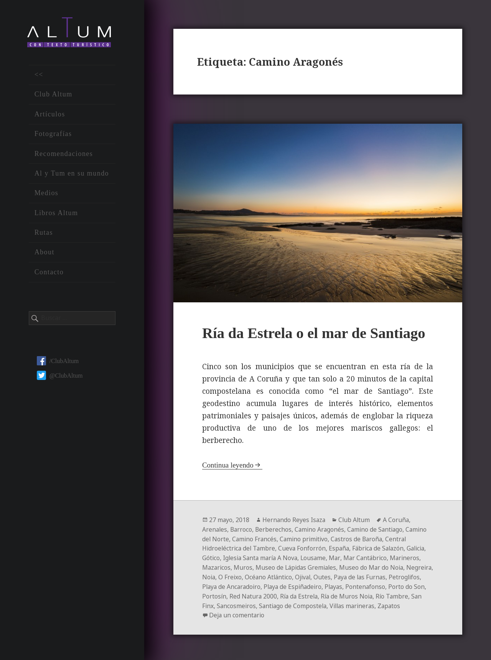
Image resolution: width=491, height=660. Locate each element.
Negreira (232, 575)
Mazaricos (250, 566)
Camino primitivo (306, 538)
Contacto (49, 273)
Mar (361, 556)
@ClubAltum (60, 376)
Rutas (44, 233)
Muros (277, 566)
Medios (47, 194)
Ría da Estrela (384, 593)
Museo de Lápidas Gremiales (331, 566)
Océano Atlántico (316, 575)
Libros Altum (56, 213)
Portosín (297, 593)
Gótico (234, 556)
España (342, 547)
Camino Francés (255, 538)
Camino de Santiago (378, 529)
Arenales (215, 529)
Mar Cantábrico (392, 556)
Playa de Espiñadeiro (354, 584)
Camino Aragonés (322, 529)
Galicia (212, 556)
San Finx (288, 603)
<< (39, 76)
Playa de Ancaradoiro (290, 584)
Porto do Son (264, 593)
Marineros (217, 566)
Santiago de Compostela (380, 603)
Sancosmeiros (323, 603)
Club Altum (53, 95)
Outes (372, 575)
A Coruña (398, 520)
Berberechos (275, 529)
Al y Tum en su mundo (72, 174)
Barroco (242, 529)
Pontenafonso (222, 593)
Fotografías (53, 135)
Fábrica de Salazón (382, 547)
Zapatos (264, 612)
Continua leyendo (228, 465)
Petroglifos (241, 584)
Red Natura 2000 (337, 593)
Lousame (340, 556)
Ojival (352, 575)
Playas (396, 584)
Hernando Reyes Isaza (295, 520)
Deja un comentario (317, 612)
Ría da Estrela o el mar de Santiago (314, 333)
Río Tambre (256, 603)
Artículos (50, 115)
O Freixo (277, 575)
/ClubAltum (58, 361)
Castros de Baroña (360, 538)
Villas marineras (226, 612)
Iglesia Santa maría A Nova (285, 556)
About (44, 253)
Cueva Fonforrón (304, 547)
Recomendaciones (64, 154)
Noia (255, 575)
